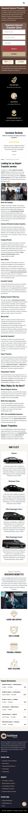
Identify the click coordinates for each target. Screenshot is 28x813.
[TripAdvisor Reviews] (8, 62)
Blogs (3, 806)
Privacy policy (5, 768)
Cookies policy (5, 771)
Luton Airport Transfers (7, 780)
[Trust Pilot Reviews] (21, 62)
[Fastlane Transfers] (9, 3)
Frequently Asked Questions (8, 766)
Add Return (14, 48)
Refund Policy (5, 763)
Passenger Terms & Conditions (9, 760)
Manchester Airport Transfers (9, 791)
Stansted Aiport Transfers (8, 786)
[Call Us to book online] (24, 803)
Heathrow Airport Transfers (8, 783)
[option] (14, 148)
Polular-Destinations (7, 800)
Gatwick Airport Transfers (8, 788)
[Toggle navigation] (24, 3)
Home (2, 159)
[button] (3, 148)
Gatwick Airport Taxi (6, 803)
